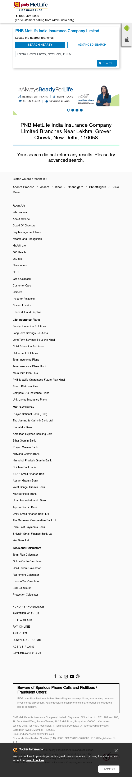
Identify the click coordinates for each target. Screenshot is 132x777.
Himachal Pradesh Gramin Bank (32, 461)
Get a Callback (22, 279)
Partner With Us (26, 614)
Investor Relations (24, 299)
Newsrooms (20, 266)
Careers (17, 292)
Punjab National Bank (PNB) (30, 414)
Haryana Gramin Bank (26, 454)
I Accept (109, 769)
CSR (15, 272)
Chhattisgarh (97, 187)
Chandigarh (75, 187)
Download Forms (27, 640)
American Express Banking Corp (32, 434)
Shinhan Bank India (24, 467)
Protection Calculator (25, 595)
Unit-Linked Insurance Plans (30, 400)
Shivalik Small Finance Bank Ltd (32, 534)
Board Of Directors (24, 226)
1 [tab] (68, 110)
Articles (20, 633)
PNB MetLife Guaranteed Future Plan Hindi (39, 380)
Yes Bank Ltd (21, 540)
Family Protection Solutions (29, 326)
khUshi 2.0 (19, 246)
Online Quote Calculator (27, 561)
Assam (44, 187)
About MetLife (21, 219)
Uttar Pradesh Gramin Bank (29, 501)
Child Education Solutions (28, 346)
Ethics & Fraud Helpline (27, 312)
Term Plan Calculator (25, 555)
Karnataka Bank (22, 427)
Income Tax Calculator (26, 582)
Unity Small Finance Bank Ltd (31, 514)
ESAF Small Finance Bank (29, 474)
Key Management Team (27, 232)
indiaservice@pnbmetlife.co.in (37, 734)
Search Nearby (40, 45)
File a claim (22, 620)
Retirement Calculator (26, 575)
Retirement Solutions (25, 353)
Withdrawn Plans (27, 653)
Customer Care (22, 286)
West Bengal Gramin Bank (29, 487)
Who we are (20, 212)
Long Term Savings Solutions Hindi (34, 340)
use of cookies (35, 760)
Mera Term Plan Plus (25, 373)
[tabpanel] (66, 95)
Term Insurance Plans (26, 360)
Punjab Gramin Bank (25, 447)
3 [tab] (77, 110)
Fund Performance (28, 607)
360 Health (19, 252)
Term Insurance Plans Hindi (29, 366)
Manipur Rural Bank (25, 494)
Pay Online (21, 627)
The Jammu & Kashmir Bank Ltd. (33, 421)
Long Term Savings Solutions (30, 333)
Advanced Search (92, 45)
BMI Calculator (22, 588)
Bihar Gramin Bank (24, 441)
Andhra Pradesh (23, 187)
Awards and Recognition (27, 239)
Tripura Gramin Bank (25, 507)
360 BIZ (17, 259)
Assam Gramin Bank (25, 481)
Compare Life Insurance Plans (31, 393)
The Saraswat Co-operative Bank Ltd (35, 520)
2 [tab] (72, 110)
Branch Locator (22, 305)
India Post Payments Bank (29, 527)
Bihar (58, 187)
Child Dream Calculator (27, 568)
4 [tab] (81, 110)
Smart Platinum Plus (25, 386)
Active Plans (23, 647)
